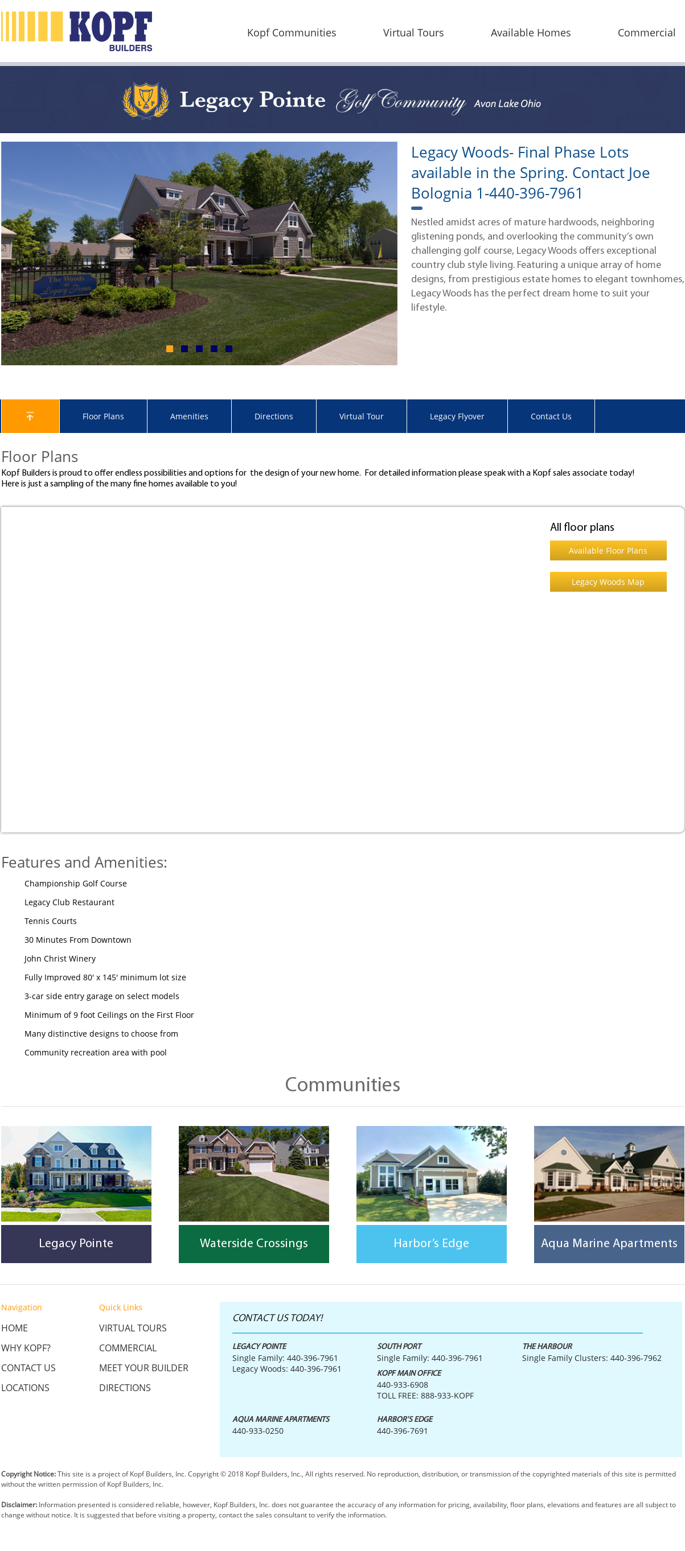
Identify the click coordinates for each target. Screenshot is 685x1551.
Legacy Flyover (457, 416)
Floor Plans (103, 416)
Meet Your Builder (143, 1368)
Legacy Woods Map (608, 581)
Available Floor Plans (608, 550)
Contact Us (551, 416)
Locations (25, 1387)
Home (14, 1328)
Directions (274, 416)
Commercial (128, 1348)
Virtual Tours (133, 1328)
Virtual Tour (361, 416)
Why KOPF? (26, 1348)
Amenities (189, 416)
